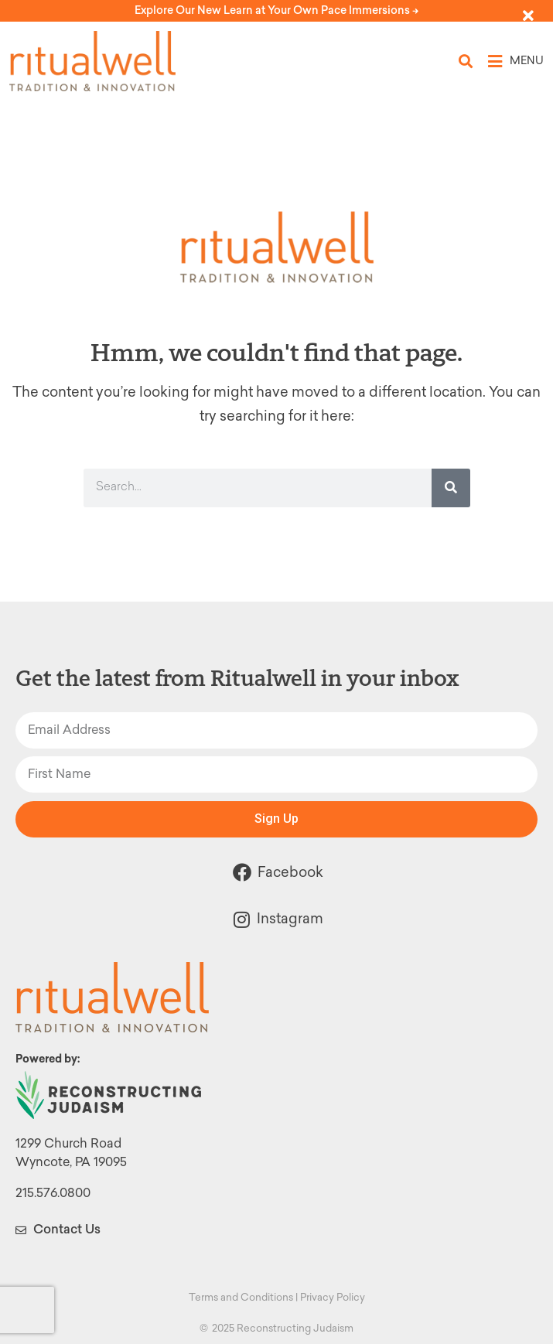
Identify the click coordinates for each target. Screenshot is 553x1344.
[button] (466, 61)
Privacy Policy (332, 1297)
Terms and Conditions (241, 1297)
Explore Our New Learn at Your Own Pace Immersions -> (276, 10)
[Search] (451, 488)
